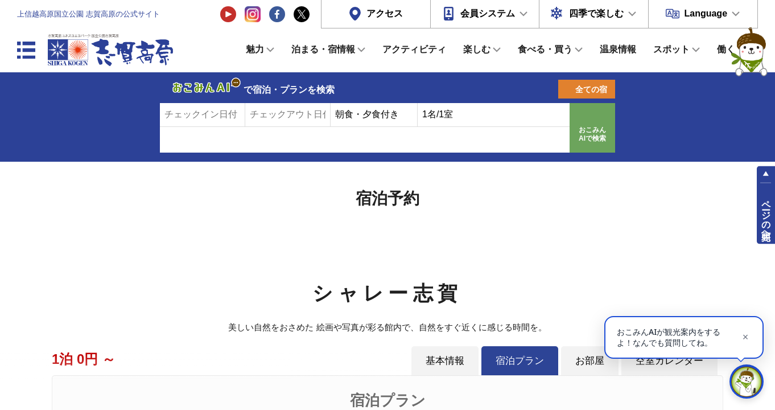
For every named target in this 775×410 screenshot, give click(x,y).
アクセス (384, 13)
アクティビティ (414, 49)
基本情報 (445, 360)
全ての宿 (591, 89)
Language (705, 13)
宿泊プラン (520, 360)
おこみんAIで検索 (592, 134)
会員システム (487, 13)
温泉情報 (618, 49)
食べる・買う (545, 49)
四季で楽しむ (596, 13)
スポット (671, 49)
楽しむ (476, 49)
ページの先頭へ (766, 215)
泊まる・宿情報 (323, 49)
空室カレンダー (669, 360)
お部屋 (589, 360)
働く (726, 49)
